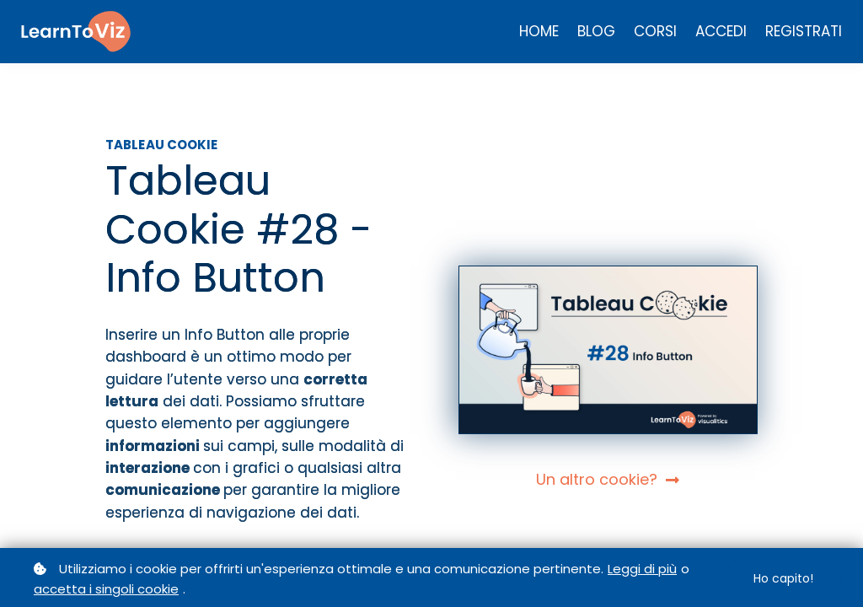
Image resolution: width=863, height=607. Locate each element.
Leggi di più (642, 568)
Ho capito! (783, 578)
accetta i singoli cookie (106, 589)
